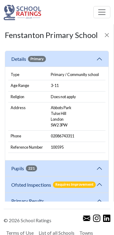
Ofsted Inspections (53, 184)
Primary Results (27, 201)
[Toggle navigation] (101, 12)
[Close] (106, 35)
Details (28, 59)
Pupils (24, 168)
